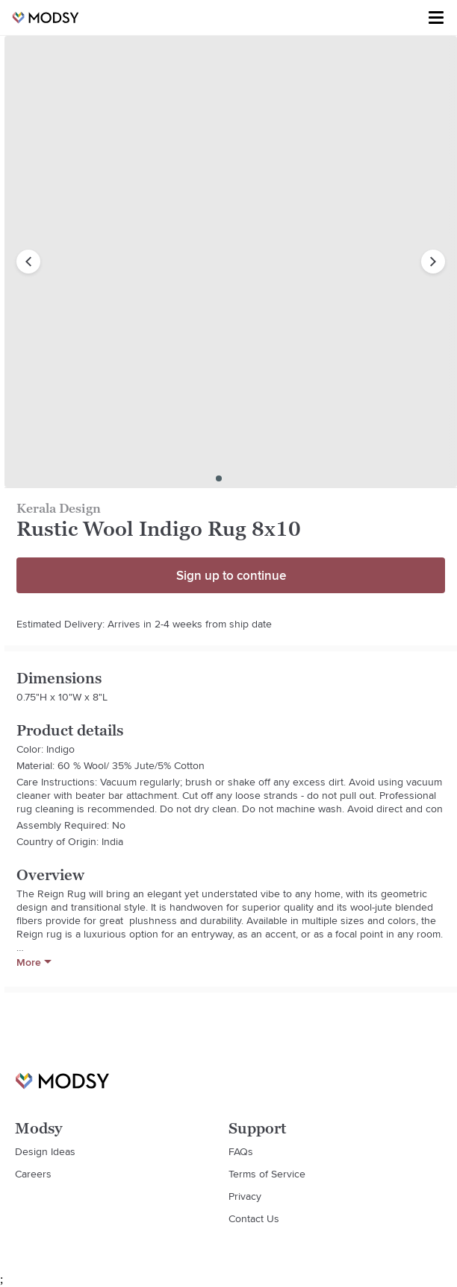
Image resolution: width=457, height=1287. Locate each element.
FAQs (240, 1151)
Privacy (244, 1196)
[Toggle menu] (436, 18)
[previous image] (28, 261)
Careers (33, 1173)
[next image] (433, 261)
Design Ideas (45, 1151)
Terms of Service (266, 1173)
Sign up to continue (231, 575)
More (34, 962)
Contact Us (253, 1218)
